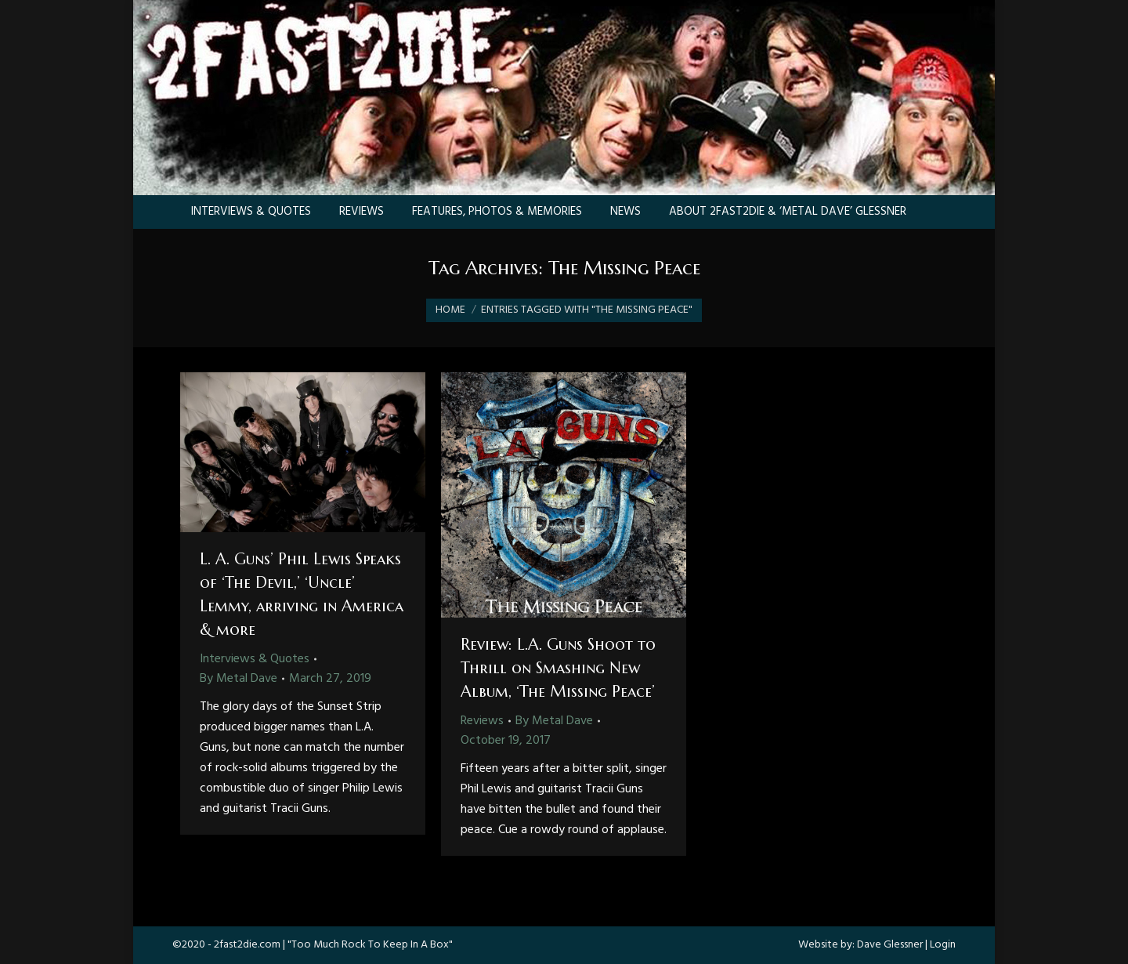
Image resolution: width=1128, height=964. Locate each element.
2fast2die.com (247, 945)
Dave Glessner (890, 945)
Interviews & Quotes (254, 659)
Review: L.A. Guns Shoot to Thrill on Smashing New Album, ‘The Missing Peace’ (558, 668)
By (238, 678)
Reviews (482, 721)
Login (943, 945)
